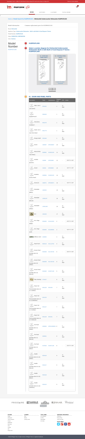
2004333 (44, 214)
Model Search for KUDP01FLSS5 (23, 19)
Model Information (13, 25)
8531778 (44, 130)
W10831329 (51, 152)
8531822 (44, 106)
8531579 (44, 122)
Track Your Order (60, 419)
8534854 (44, 229)
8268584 (44, 175)
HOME (32, 12)
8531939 (50, 287)
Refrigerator (10, 422)
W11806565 (51, 229)
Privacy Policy (59, 417)
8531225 (44, 297)
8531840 (44, 138)
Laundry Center (27, 419)
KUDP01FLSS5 (12, 49)
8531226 (44, 287)
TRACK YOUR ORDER (72, 1)
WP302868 (51, 160)
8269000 (44, 326)
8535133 (44, 243)
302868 (44, 160)
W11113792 (51, 243)
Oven (9, 425)
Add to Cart (70, 160)
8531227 (44, 306)
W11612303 (51, 221)
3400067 (44, 144)
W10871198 (51, 271)
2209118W (45, 206)
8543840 (44, 271)
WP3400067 (51, 144)
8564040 (44, 114)
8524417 (44, 365)
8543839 (44, 261)
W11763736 (51, 251)
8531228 (44, 316)
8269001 (44, 336)
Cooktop (9, 427)
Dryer (25, 416)
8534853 (44, 221)
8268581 (44, 152)
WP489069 (51, 168)
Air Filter (42, 417)
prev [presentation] (50, 89)
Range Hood (10, 430)
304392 (44, 168)
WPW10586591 (52, 326)
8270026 (44, 345)
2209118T (44, 198)
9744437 (44, 279)
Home (10, 19)
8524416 (44, 355)
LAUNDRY (54, 12)
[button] (49, 91)
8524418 (44, 375)
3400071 (44, 182)
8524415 (44, 384)
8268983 (44, 237)
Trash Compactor (11, 419)
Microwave (10, 424)
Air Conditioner (43, 416)
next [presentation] (54, 89)
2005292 (44, 190)
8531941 (50, 316)
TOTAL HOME (66, 12)
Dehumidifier (43, 419)
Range (9, 416)
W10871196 (51, 345)
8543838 (44, 251)
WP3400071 (51, 182)
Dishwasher (10, 417)
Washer (25, 417)
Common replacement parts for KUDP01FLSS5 (39, 25)
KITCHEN (42, 12)
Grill (8, 428)
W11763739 (51, 261)
